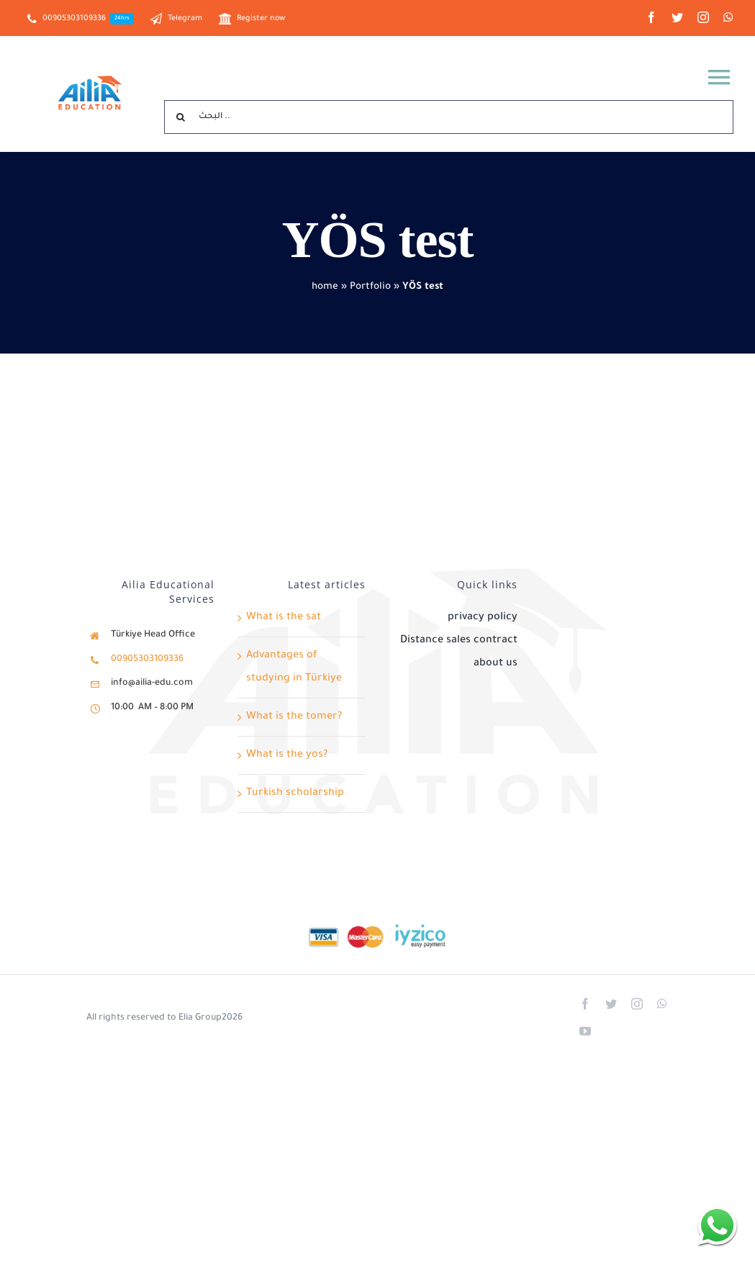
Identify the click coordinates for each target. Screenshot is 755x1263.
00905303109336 (147, 660)
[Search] (181, 117)
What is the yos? (286, 755)
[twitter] (677, 17)
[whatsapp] (728, 17)
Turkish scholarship (295, 793)
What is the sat (283, 618)
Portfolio (370, 287)
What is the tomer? (294, 717)
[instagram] (703, 17)
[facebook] (651, 17)
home (325, 287)
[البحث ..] (448, 117)
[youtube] (585, 1031)
